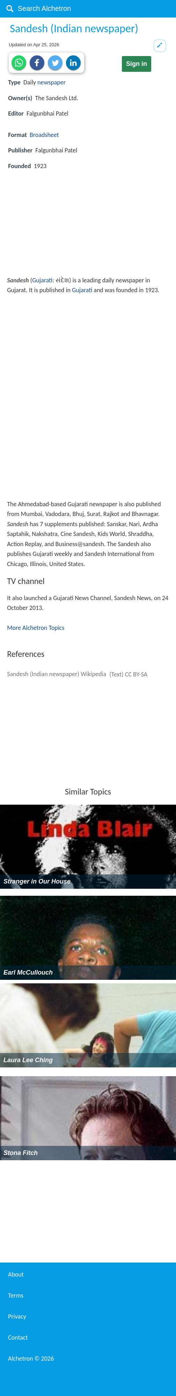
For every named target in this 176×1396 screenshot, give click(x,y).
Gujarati (42, 280)
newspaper (51, 82)
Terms (15, 1295)
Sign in (136, 63)
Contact (18, 1337)
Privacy (17, 1316)
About (16, 1274)
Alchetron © (31, 1358)
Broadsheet (44, 135)
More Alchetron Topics (35, 628)
